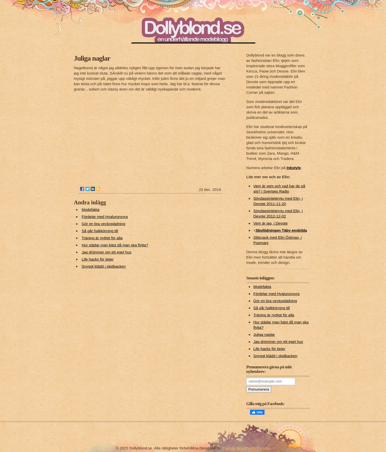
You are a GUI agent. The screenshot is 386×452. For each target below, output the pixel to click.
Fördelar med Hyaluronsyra (105, 216)
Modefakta (90, 209)
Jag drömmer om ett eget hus (106, 252)
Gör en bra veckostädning (103, 224)
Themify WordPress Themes (246, 448)
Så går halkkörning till (100, 231)
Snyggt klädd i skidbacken (104, 266)
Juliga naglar (264, 334)
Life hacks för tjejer (98, 259)
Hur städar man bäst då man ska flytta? (115, 245)
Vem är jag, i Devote (270, 223)
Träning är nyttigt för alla (102, 238)
